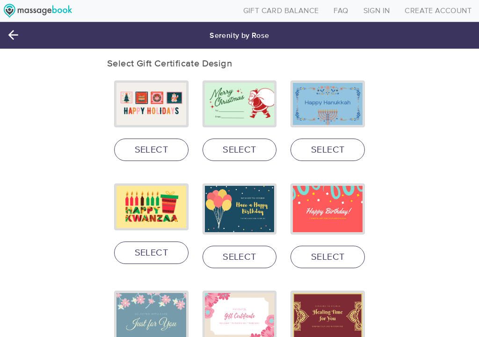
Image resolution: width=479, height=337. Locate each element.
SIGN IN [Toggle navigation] (376, 11)
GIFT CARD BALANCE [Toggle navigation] (281, 11)
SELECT (151, 149)
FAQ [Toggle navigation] (341, 11)
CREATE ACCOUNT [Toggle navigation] (438, 11)
